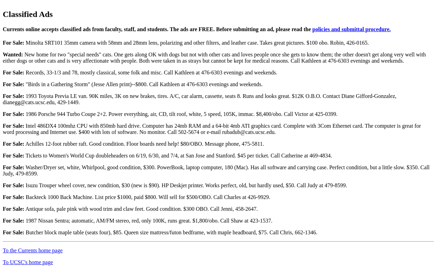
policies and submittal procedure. (351, 29)
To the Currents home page (33, 250)
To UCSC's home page (28, 262)
